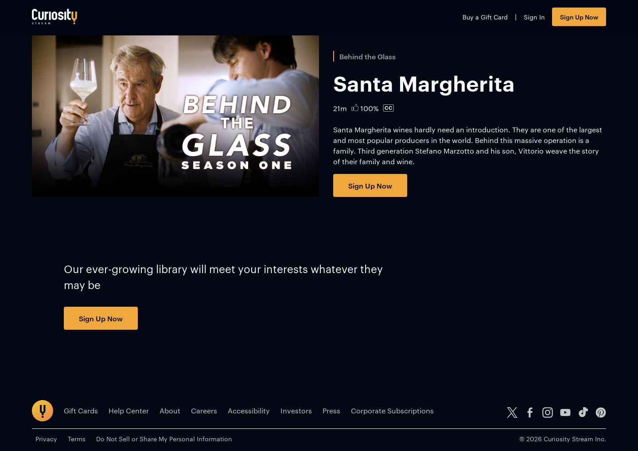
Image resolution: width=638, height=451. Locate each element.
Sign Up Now (579, 16)
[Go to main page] (54, 16)
